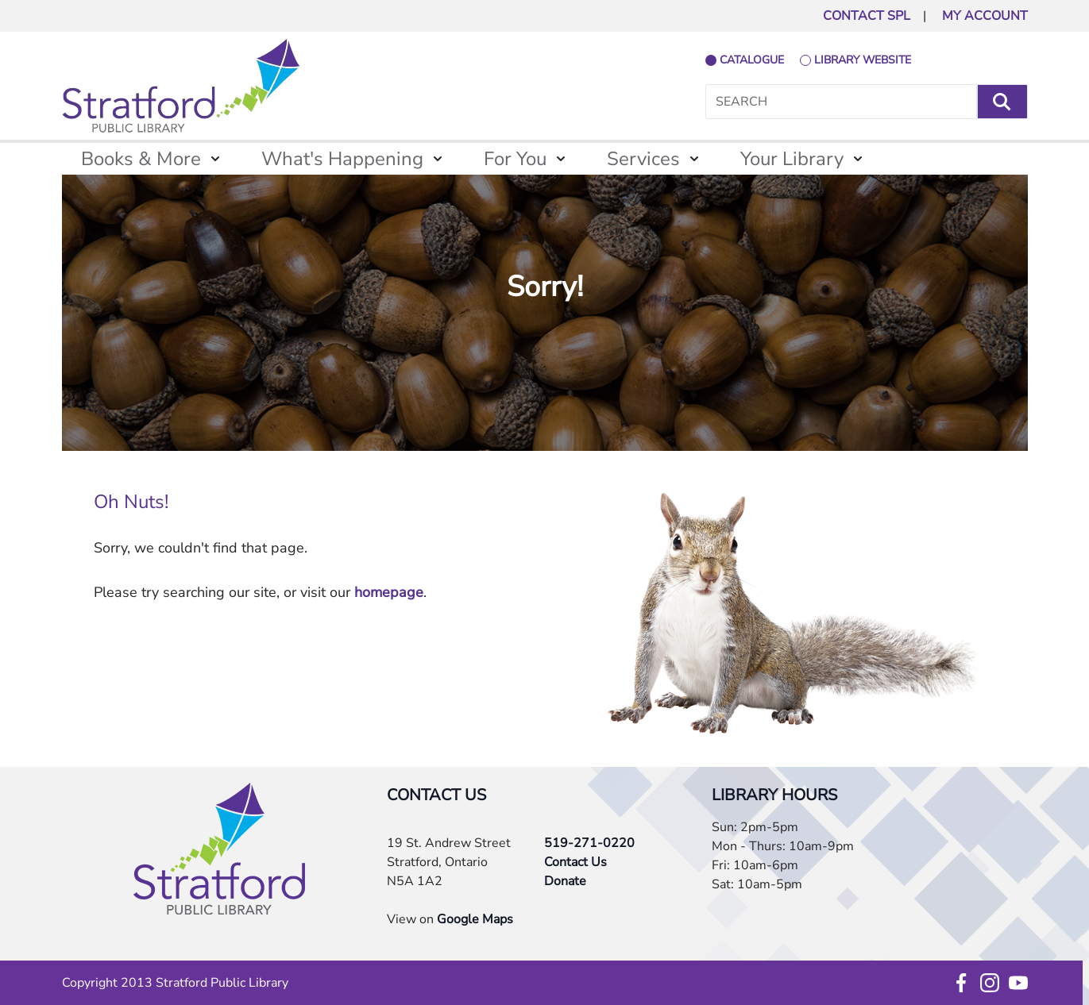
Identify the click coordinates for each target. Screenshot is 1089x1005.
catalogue (752, 59)
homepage (388, 592)
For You (515, 158)
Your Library (792, 158)
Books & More (141, 158)
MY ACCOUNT (985, 16)
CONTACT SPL (866, 16)
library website (862, 59)
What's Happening (342, 158)
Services (643, 158)
